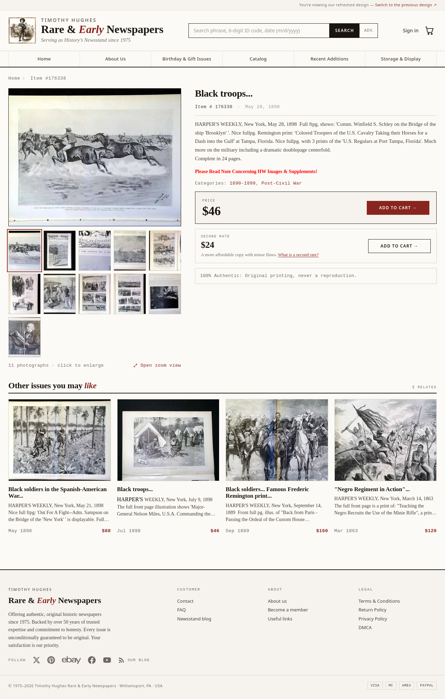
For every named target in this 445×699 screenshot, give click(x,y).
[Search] (344, 31)
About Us (115, 59)
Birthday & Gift (186, 59)
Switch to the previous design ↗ (406, 4)
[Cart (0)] (430, 31)
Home (44, 59)
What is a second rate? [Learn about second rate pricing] (298, 254)
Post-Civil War (281, 183)
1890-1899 (243, 183)
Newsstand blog (194, 618)
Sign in (411, 30)
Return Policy (372, 609)
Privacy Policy (372, 618)
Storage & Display (401, 59)
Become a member (288, 609)
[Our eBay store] (71, 660)
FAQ (181, 609)
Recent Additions (329, 59)
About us (277, 601)
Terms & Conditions (379, 601)
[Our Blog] (134, 659)
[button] (94, 157)
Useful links (280, 618)
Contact (185, 601)
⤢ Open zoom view (157, 365)
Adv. (368, 30)
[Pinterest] (51, 660)
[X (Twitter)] (36, 660)
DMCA (365, 627)
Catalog (258, 59)
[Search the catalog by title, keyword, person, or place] (259, 31)
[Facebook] (92, 660)
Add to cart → (398, 208)
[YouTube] (107, 660)
